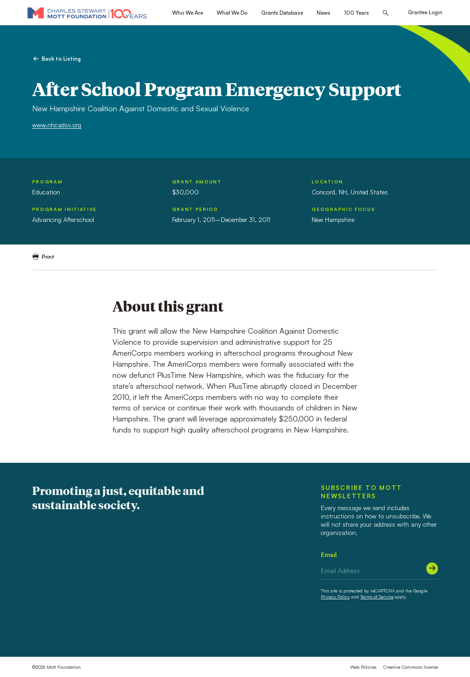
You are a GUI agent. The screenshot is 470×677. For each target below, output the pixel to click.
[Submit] (432, 568)
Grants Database (282, 12)
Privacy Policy (335, 596)
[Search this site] (385, 13)
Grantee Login (425, 12)
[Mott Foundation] (87, 12)
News (323, 12)
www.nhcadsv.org (56, 125)
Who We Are (187, 12)
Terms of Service (376, 596)
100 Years (356, 12)
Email (329, 554)
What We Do (232, 12)
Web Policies (363, 667)
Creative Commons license (410, 667)
